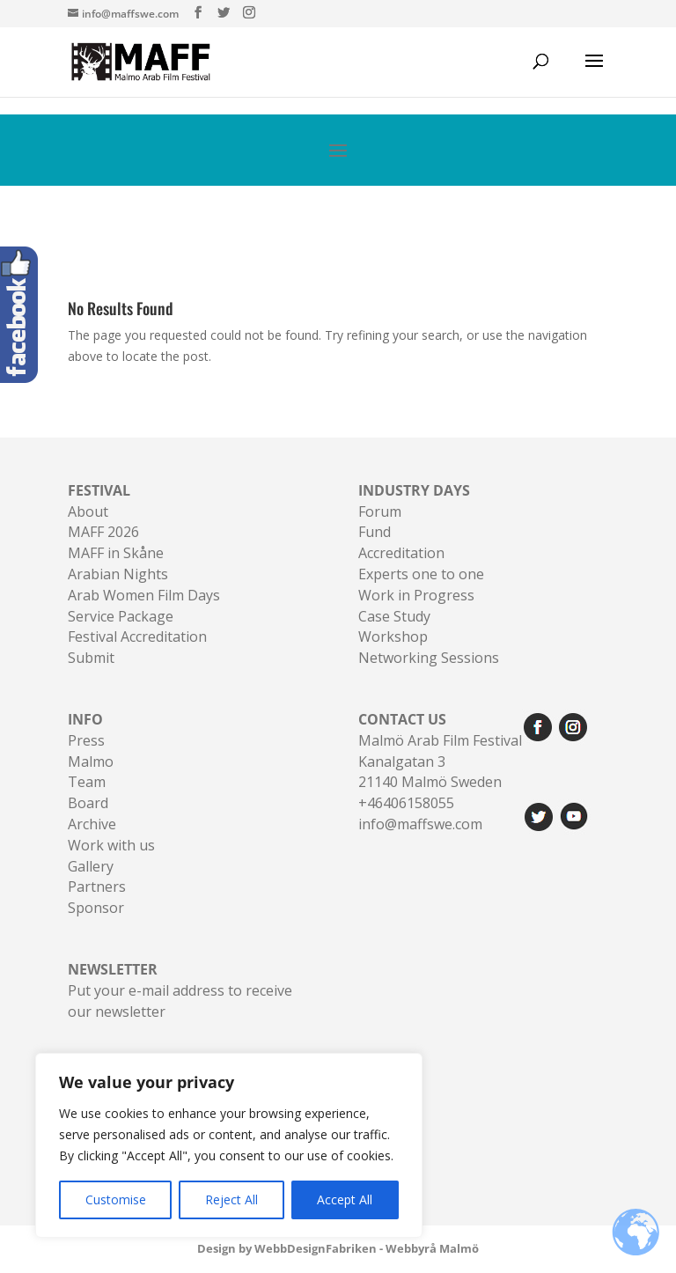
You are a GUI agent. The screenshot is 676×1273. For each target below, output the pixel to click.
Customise (115, 1199)
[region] (228, 1145)
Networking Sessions (428, 657)
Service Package (120, 616)
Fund (374, 531)
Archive (92, 824)
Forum (379, 511)
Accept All (344, 1199)
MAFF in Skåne (116, 553)
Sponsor (96, 907)
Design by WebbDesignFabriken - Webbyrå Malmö (338, 1248)
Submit (91, 657)
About (88, 511)
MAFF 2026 (103, 531)
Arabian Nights (118, 574)
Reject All (231, 1199)
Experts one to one (421, 574)
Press (86, 740)
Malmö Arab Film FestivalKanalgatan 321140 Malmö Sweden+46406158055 (440, 761)
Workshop (393, 636)
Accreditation (401, 553)
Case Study (394, 616)
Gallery (91, 866)
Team (87, 781)
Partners (97, 886)
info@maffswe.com (420, 824)
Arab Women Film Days (144, 595)
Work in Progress (416, 595)
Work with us (111, 845)
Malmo (91, 761)
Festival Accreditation (137, 636)
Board (88, 803)
